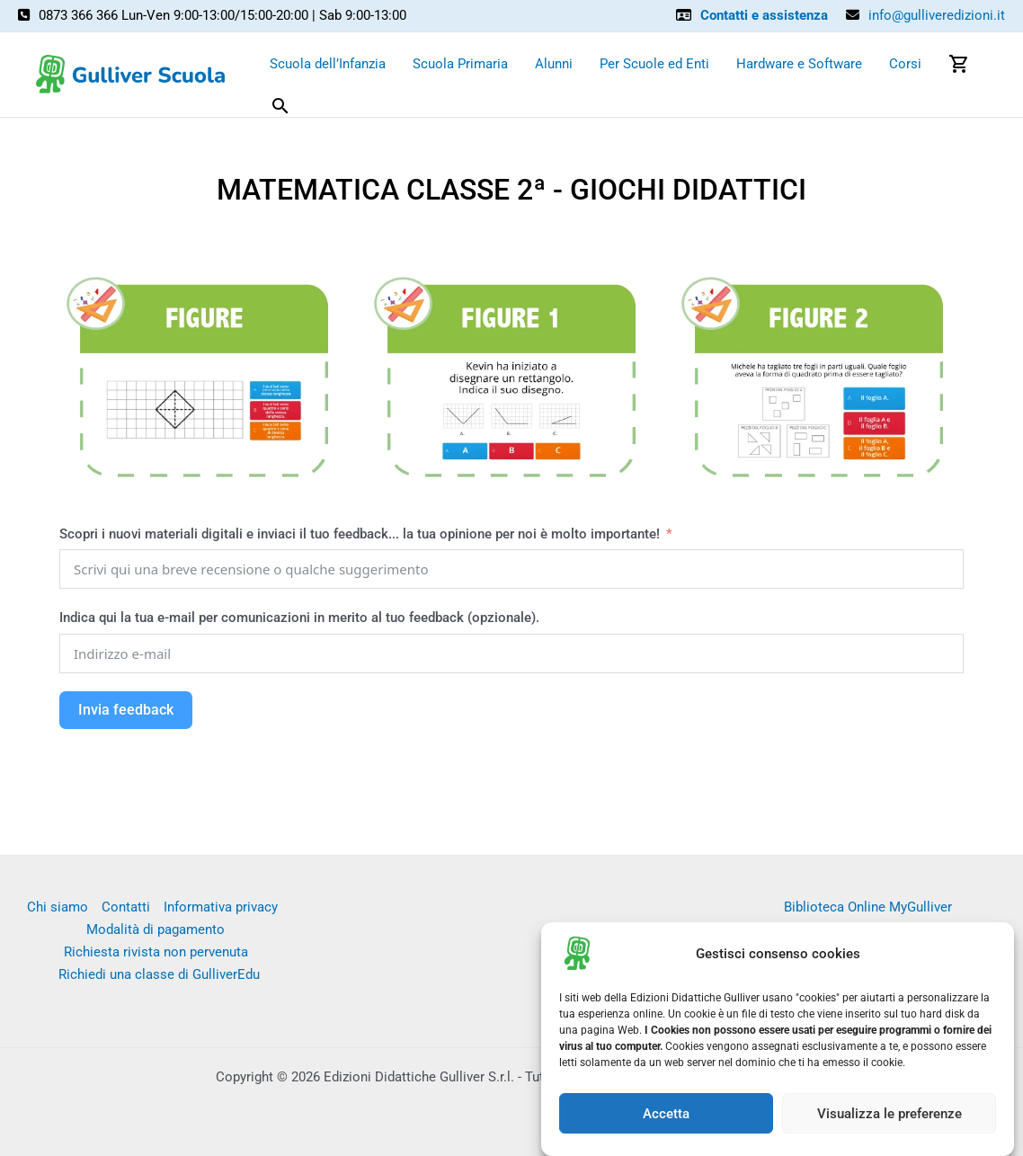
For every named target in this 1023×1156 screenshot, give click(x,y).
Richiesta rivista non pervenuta (156, 952)
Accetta (666, 1123)
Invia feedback (125, 709)
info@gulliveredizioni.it (936, 15)
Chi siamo (57, 907)
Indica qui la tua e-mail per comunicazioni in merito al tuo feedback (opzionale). (299, 617)
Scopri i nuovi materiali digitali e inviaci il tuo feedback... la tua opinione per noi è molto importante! (361, 534)
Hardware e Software (799, 64)
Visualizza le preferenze (889, 1123)
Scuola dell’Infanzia (328, 64)
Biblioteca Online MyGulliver (868, 907)
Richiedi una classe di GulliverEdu (159, 974)
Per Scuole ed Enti (654, 64)
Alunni (554, 64)
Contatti (126, 907)
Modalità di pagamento (155, 929)
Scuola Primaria (460, 64)
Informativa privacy (221, 907)
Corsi (905, 64)
